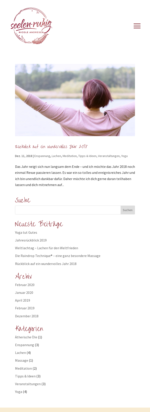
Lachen (56, 156)
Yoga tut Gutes (26, 232)
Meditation (70, 156)
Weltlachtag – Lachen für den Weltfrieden (46, 248)
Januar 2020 (24, 292)
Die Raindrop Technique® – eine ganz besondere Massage (57, 255)
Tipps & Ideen (87, 156)
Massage (21, 360)
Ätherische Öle (26, 337)
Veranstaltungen (109, 156)
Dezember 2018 (26, 316)
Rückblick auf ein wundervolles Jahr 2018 (51, 147)
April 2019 (22, 300)
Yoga (124, 156)
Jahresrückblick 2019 (31, 240)
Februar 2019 (25, 308)
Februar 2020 (25, 285)
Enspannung (42, 156)
